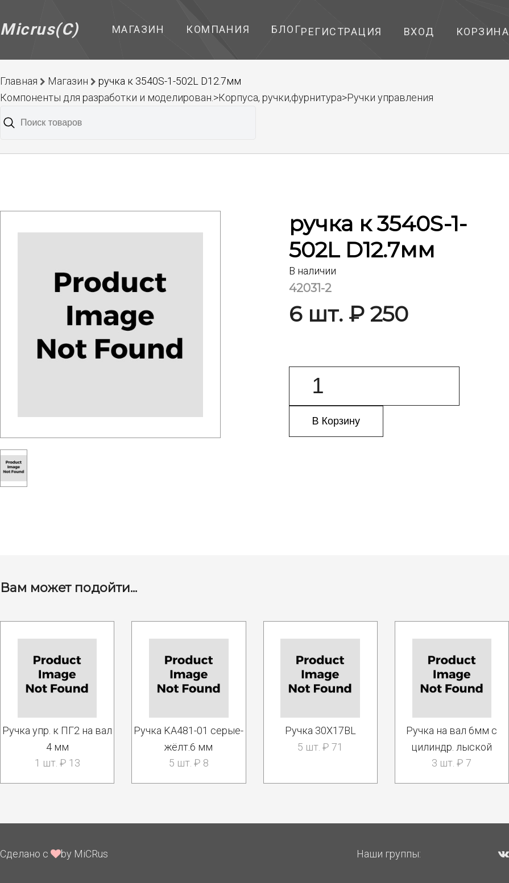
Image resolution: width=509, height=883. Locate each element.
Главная (19, 81)
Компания (218, 29)
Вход (419, 32)
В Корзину (336, 421)
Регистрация (341, 32)
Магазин (138, 29)
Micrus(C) (39, 29)
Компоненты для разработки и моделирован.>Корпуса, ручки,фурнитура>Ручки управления (216, 97)
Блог (286, 29)
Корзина (483, 32)
